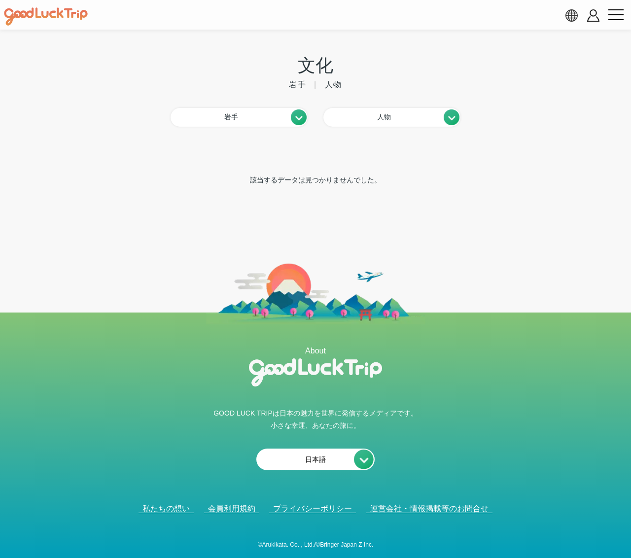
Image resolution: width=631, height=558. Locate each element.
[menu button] (615, 15)
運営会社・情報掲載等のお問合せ (429, 508)
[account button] (593, 15)
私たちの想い (166, 508)
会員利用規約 (231, 508)
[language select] (571, 15)
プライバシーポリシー (312, 508)
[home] (46, 17)
